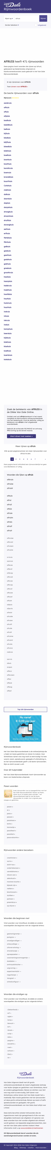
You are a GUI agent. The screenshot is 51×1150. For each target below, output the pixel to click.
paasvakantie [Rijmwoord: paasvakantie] (12, 837)
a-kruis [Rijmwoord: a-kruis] (9, 557)
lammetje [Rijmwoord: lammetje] (10, 827)
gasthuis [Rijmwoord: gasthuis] (7, 255)
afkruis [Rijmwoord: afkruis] (10, 479)
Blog (16, 1148)
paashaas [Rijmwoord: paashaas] (11, 820)
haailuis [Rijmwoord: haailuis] (7, 277)
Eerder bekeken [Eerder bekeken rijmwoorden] (11, 25)
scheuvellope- (12, 944)
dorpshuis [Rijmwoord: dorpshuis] (8, 207)
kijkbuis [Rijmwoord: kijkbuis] (7, 338)
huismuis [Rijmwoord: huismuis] (7, 303)
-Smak (9, 1030)
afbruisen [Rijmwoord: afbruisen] (10, 675)
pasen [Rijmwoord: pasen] (9, 807)
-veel (9, 1047)
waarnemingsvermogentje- (17, 958)
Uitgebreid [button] (42, 25)
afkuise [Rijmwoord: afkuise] (10, 593)
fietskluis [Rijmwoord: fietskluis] (8, 238)
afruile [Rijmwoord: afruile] (9, 628)
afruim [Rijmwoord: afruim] (10, 517)
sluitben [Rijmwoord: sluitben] (10, 895)
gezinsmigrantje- (13, 934)
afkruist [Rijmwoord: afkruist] (10, 542)
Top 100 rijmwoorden (25, 709)
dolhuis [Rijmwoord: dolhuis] (7, 194)
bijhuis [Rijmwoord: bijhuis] (7, 133)
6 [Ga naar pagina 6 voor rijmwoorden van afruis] (31, 459)
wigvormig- (11, 968)
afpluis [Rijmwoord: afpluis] (7, 116)
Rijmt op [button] (8, 18)
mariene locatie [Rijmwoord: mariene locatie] (13, 882)
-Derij (9, 1054)
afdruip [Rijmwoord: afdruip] (10, 573)
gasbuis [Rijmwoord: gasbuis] (7, 251)
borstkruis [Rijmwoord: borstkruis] (8, 168)
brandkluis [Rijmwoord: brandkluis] (8, 177)
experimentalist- (13, 971)
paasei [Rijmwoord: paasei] (9, 817)
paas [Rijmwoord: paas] (9, 814)
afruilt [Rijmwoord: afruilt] (9, 632)
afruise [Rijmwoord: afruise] (10, 484)
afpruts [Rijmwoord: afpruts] (10, 609)
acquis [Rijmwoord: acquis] (9, 667)
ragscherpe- (11, 975)
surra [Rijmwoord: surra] (9, 861)
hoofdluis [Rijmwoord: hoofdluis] (8, 294)
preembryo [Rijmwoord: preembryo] (11, 902)
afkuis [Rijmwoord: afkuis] (6, 107)
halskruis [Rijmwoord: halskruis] (8, 285)
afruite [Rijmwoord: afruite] (9, 644)
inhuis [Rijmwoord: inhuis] (6, 316)
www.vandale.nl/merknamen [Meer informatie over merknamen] (32, 1128)
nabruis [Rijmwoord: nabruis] (10, 652)
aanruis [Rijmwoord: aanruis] (10, 561)
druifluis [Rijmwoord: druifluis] (7, 220)
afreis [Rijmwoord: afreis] (9, 522)
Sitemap (22, 1148)
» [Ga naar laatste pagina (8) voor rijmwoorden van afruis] (45, 459)
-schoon (10, 1051)
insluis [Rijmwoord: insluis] (6, 325)
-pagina (10, 1040)
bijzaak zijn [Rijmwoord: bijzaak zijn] (11, 885)
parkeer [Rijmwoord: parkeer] (10, 899)
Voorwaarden (40, 1148)
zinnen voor (19, 87)
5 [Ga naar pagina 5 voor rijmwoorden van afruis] (27, 459)
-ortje (9, 1034)
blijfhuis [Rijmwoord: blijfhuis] (7, 142)
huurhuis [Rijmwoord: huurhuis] (7, 307)
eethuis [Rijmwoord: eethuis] (7, 229)
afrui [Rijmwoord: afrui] (9, 500)
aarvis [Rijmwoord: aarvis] (9, 659)
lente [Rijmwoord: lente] (9, 824)
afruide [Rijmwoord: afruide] (10, 616)
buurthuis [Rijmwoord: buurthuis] (8, 181)
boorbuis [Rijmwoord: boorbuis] (7, 159)
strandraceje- (12, 951)
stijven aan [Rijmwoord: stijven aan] (11, 875)
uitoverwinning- (13, 947)
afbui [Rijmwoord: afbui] (9, 679)
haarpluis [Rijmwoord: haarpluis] (8, 281)
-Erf (8, 1027)
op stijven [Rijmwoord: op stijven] (10, 906)
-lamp (9, 1020)
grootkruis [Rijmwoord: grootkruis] (8, 272)
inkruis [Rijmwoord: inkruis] (7, 320)
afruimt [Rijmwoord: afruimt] (10, 640)
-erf (8, 1013)
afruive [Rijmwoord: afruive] (10, 648)
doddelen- (11, 961)
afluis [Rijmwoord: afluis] (6, 112)
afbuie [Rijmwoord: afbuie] (9, 683)
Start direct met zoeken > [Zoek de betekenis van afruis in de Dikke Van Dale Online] (21, 436)
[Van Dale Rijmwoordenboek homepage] (13, 5)
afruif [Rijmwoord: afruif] (9, 526)
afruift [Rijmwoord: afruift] (9, 624)
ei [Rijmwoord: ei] (7, 810)
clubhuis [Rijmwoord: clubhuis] (7, 190)
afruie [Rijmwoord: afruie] (9, 513)
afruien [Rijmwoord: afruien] (10, 620)
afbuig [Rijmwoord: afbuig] (9, 687)
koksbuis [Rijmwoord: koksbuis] (7, 359)
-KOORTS (10, 1044)
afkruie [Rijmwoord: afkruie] (10, 581)
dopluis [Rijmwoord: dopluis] (7, 203)
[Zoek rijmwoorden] (26, 18)
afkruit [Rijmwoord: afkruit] (9, 589)
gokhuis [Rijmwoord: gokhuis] (7, 264)
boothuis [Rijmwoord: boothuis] (7, 164)
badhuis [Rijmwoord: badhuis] (7, 120)
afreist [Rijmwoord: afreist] (9, 613)
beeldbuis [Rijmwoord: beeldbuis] (8, 125)
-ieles (9, 1037)
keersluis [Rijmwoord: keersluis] (7, 333)
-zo (8, 1058)
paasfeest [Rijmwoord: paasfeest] (11, 831)
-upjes (9, 1016)
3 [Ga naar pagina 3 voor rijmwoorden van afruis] (19, 459)
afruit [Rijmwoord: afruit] (9, 530)
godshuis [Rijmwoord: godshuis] (8, 259)
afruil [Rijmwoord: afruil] (9, 504)
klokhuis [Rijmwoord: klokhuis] (7, 342)
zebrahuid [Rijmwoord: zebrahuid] (11, 878)
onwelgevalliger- (13, 941)
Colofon (31, 1148)
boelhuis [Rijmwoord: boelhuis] (7, 155)
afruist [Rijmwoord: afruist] (10, 488)
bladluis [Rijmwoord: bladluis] (7, 138)
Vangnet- (10, 978)
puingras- (10, 937)
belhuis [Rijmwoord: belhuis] (7, 129)
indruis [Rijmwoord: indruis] (7, 311)
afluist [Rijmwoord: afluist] (9, 601)
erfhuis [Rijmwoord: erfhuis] (7, 233)
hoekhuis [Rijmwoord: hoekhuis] (8, 290)
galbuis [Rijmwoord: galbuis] (7, 246)
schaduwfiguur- (13, 982)
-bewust (10, 1023)
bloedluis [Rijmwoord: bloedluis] (8, 146)
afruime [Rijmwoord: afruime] (10, 636)
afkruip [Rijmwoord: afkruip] (10, 585)
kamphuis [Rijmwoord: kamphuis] (8, 329)
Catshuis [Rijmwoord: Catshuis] (7, 185)
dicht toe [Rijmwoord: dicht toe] (10, 865)
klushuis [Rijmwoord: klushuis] (7, 346)
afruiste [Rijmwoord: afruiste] (10, 550)
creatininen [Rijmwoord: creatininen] (11, 858)
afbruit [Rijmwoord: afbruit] (9, 569)
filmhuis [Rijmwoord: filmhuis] (7, 242)
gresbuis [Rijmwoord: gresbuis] (7, 268)
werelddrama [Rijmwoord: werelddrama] (12, 871)
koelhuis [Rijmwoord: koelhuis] (7, 351)
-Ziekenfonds (12, 1010)
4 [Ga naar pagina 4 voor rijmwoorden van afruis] (23, 459)
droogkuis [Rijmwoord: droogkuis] (8, 212)
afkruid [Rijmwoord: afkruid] (10, 577)
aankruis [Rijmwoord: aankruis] (7, 103)
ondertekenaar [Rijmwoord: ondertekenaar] (13, 868)
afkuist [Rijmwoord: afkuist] (9, 597)
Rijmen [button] (43, 18)
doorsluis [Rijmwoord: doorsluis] (8, 199)
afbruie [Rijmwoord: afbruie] (10, 565)
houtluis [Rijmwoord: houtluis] (7, 299)
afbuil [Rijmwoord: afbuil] (9, 691)
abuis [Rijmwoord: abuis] (9, 663)
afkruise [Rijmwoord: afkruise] (10, 538)
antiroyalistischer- (14, 965)
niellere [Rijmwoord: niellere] (10, 889)
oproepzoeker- (12, 954)
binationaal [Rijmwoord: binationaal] (11, 892)
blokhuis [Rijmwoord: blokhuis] (7, 151)
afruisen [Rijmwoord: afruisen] (10, 546)
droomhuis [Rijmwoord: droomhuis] (8, 216)
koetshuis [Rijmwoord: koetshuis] (8, 355)
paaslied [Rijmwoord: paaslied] (10, 834)
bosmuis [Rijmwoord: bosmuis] (7, 172)
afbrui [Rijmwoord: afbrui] (9, 671)
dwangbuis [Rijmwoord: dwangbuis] (8, 225)
